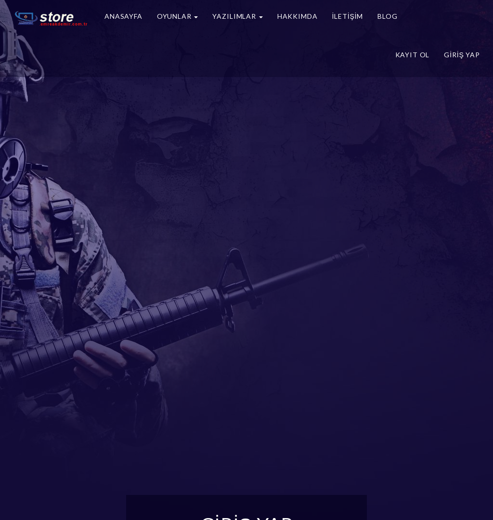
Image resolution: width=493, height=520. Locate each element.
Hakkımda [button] (297, 16)
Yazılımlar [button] (237, 16)
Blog (387, 16)
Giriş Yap (462, 55)
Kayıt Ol (412, 55)
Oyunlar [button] (177, 16)
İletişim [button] (347, 16)
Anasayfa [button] (123, 16)
